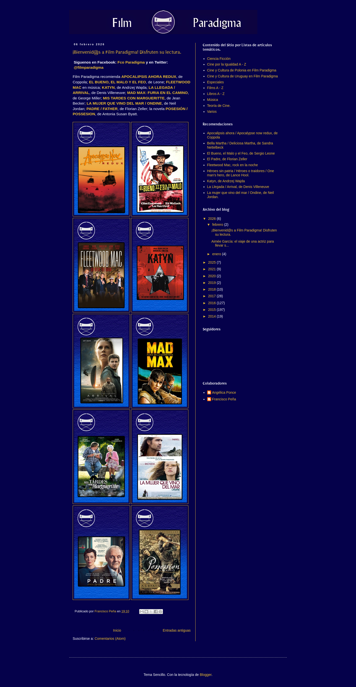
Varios (212, 112)
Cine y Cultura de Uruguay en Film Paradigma (242, 76)
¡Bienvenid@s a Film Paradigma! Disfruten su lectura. (127, 52)
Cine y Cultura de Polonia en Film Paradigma (241, 70)
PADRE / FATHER (102, 109)
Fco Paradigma (131, 62)
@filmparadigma (88, 67)
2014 (212, 316)
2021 (212, 269)
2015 (212, 310)
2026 (212, 219)
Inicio (117, 630)
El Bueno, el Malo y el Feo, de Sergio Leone (241, 153)
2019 (212, 283)
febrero (218, 225)
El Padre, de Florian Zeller (227, 159)
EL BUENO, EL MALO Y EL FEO (117, 82)
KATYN (108, 87)
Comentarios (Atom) (110, 639)
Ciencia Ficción (219, 59)
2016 (212, 303)
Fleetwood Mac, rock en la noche (232, 165)
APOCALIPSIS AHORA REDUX (148, 76)
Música (212, 100)
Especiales (215, 82)
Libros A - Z (216, 94)
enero (217, 254)
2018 (212, 289)
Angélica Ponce (224, 392)
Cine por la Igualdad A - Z (226, 64)
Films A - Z (215, 88)
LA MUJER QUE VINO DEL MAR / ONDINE (124, 103)
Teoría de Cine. (219, 106)
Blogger (205, 675)
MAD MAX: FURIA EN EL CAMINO (157, 93)
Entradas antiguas (177, 630)
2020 (212, 276)
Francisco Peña (224, 399)
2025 (212, 262)
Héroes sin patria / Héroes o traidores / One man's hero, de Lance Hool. (240, 173)
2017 (212, 296)
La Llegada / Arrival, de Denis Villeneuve (238, 187)
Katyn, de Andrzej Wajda (226, 181)
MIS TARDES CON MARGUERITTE (133, 98)
